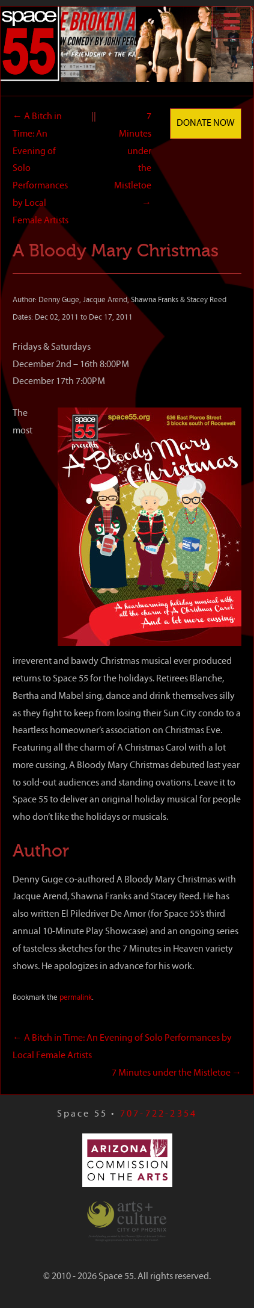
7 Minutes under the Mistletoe (176, 1073)
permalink (75, 998)
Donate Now (206, 123)
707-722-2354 (158, 1114)
